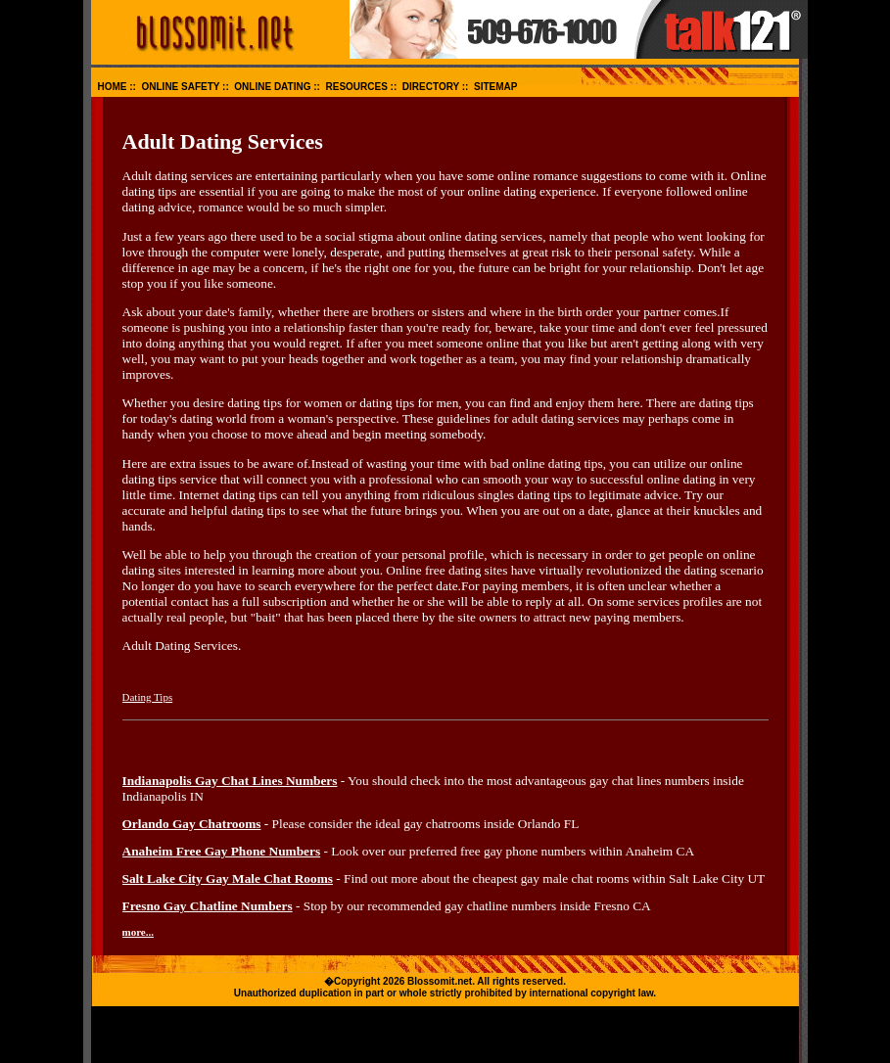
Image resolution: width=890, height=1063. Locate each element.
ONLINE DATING (272, 86)
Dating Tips (147, 697)
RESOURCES (356, 86)
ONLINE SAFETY (181, 86)
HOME (112, 86)
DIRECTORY (430, 86)
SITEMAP (495, 86)
